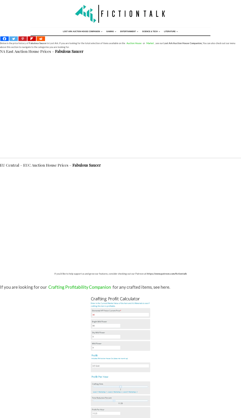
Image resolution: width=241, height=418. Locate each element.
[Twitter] (13, 38)
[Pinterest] (22, 38)
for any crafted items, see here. (109, 287)
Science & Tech (150, 31)
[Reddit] (41, 38)
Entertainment (128, 31)
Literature (170, 31)
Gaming (110, 31)
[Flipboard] (32, 38)
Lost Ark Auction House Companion (81, 31)
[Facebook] (4, 38)
